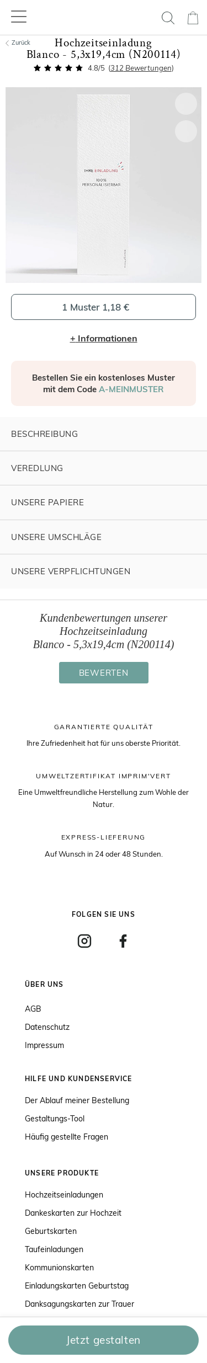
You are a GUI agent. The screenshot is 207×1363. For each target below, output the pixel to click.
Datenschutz (47, 1027)
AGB (33, 1009)
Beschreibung (44, 434)
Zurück (18, 42)
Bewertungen (141, 67)
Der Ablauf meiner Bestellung (77, 1100)
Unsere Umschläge (56, 537)
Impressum (44, 1045)
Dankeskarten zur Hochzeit (73, 1213)
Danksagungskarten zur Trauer (79, 1304)
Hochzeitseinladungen (64, 1195)
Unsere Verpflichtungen (70, 571)
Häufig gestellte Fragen (66, 1137)
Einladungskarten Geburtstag (77, 1286)
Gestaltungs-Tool (54, 1119)
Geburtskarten (51, 1231)
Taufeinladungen (54, 1249)
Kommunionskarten (59, 1268)
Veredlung (37, 468)
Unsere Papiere (47, 502)
